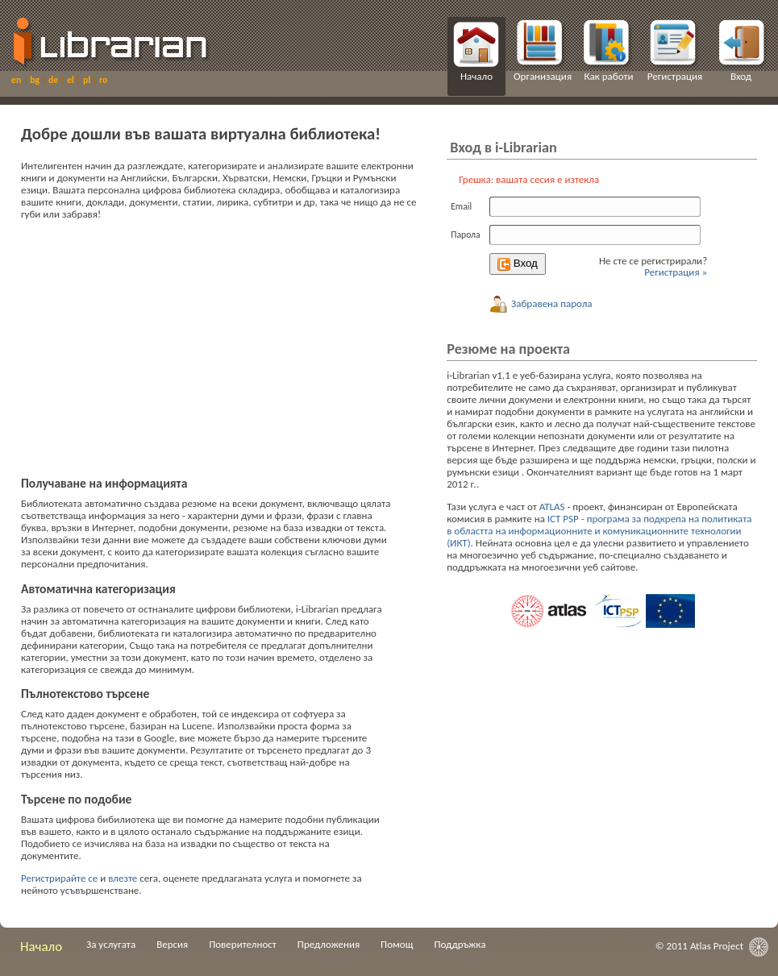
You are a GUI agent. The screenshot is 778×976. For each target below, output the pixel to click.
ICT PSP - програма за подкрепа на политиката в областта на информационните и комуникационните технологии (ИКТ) (599, 531)
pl (88, 79)
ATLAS (552, 506)
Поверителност (243, 944)
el (71, 79)
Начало (476, 76)
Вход (740, 76)
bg (35, 79)
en (17, 79)
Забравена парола (540, 303)
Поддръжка (459, 944)
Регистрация (674, 76)
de (54, 79)
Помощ (397, 944)
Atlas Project (716, 946)
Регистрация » (675, 272)
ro (103, 79)
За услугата (110, 944)
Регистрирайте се (59, 878)
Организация (543, 76)
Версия (172, 944)
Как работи (608, 76)
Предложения (328, 944)
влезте (122, 878)
